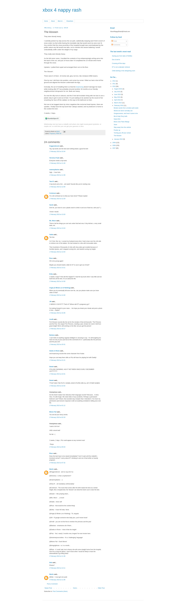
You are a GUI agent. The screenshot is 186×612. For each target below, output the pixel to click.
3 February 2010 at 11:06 (57, 580)
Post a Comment (52, 584)
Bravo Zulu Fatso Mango (121, 122)
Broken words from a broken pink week (126, 108)
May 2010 (117, 97)
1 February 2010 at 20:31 (57, 344)
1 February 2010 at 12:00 (57, 187)
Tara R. (51, 181)
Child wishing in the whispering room (123, 71)
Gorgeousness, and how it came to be (126, 113)
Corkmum (52, 193)
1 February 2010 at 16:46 (57, 313)
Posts (114, 41)
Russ (51, 258)
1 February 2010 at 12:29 (57, 198)
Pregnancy (52, 133)
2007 (114, 148)
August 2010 (118, 89)
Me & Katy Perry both (120, 116)
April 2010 (117, 100)
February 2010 (119, 105)
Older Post (101, 588)
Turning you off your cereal (122, 133)
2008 (114, 145)
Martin (51, 469)
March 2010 (118, 103)
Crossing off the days (118, 63)
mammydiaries (54, 169)
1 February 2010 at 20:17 (57, 329)
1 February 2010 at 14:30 (57, 281)
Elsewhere (70, 21)
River (51, 453)
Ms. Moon (52, 221)
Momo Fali (52, 412)
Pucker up (117, 130)
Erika (51, 274)
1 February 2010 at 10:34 (57, 151)
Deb (50, 562)
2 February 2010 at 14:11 (57, 568)
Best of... (60, 21)
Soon (115, 124)
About (53, 21)
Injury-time (117, 119)
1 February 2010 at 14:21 (57, 267)
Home (46, 21)
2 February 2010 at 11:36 (57, 556)
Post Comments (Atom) (60, 591)
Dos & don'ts (116, 59)
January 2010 (118, 139)
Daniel (51, 366)
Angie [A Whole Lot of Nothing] (59, 288)
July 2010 (117, 91)
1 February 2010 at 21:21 (57, 360)
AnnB (51, 319)
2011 (114, 84)
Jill (50, 301)
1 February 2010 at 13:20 (57, 214)
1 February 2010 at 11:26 (57, 163)
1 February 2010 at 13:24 (57, 228)
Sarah (51, 205)
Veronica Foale (54, 158)
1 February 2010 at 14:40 (57, 295)
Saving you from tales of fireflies (122, 56)
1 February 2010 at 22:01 (57, 374)
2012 (114, 81)
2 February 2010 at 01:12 (57, 405)
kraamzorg (80, 87)
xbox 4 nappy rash (62, 10)
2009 (114, 142)
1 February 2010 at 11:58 (57, 175)
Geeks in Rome (54, 351)
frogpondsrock (54, 146)
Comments (116, 45)
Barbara (52, 335)
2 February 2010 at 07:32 (57, 463)
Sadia (51, 234)
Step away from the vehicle (122, 127)
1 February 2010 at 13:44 (57, 252)
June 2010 (117, 94)
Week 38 (58, 133)
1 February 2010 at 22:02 (57, 386)
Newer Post (48, 588)
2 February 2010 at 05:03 (57, 447)
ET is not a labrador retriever (121, 67)
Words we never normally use (123, 111)
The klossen (117, 135)
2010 (114, 86)
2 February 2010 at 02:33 (57, 417)
